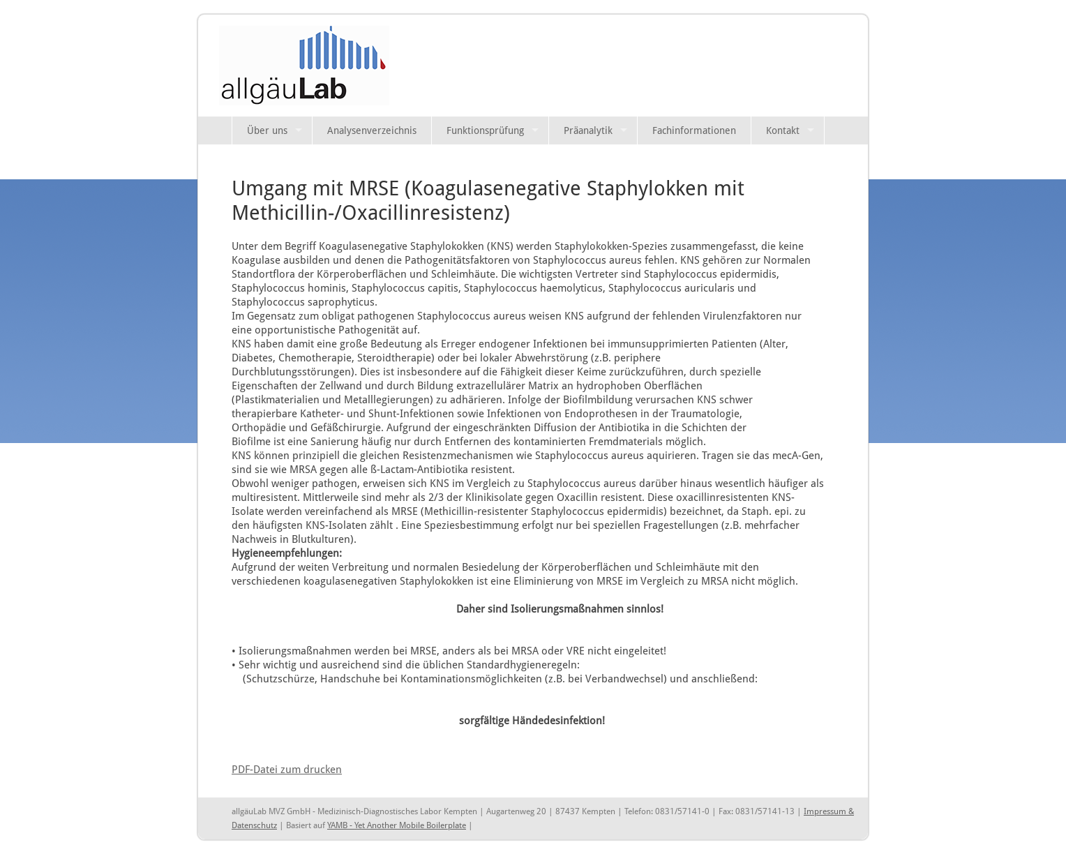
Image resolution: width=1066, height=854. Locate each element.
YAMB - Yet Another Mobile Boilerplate (396, 825)
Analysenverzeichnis (371, 130)
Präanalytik (588, 130)
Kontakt (782, 130)
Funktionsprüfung (485, 130)
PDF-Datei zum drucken (287, 769)
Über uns (267, 130)
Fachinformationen (694, 130)
